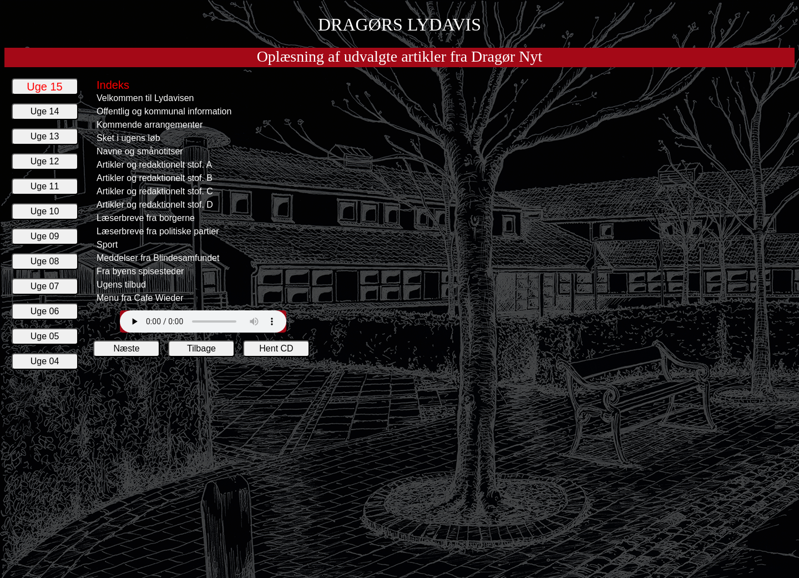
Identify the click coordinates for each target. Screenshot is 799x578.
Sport (107, 244)
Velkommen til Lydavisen (145, 98)
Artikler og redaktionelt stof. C (155, 191)
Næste (126, 348)
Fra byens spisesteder (140, 271)
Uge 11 (45, 186)
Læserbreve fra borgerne (146, 218)
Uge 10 (45, 211)
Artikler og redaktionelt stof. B (155, 178)
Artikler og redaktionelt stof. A (154, 164)
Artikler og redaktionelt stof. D (155, 204)
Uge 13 (45, 136)
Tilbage (201, 348)
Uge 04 (45, 361)
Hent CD (276, 348)
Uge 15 (45, 87)
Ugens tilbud (121, 284)
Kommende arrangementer (150, 124)
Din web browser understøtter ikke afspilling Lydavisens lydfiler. (203, 321)
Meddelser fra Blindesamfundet (158, 258)
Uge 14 (45, 111)
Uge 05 (45, 336)
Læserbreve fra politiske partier (158, 231)
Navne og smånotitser (140, 151)
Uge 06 (45, 311)
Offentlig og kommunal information (164, 111)
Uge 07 (45, 286)
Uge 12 (45, 161)
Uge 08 (45, 261)
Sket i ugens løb (128, 138)
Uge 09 (45, 236)
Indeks (113, 85)
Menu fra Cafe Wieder (140, 298)
